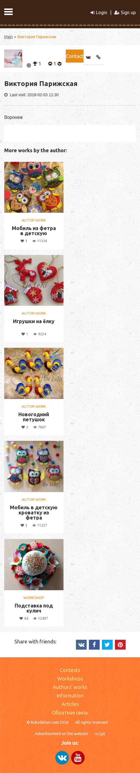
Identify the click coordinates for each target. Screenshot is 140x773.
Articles (70, 704)
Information (70, 695)
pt (103, 733)
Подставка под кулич (34, 608)
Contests (70, 670)
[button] (35, 63)
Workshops (70, 678)
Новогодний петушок (33, 417)
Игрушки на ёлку (33, 321)
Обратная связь (70, 712)
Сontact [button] (75, 56)
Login (99, 12)
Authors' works (70, 687)
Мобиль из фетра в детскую (34, 231)
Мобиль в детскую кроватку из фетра (34, 512)
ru (97, 733)
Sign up (125, 12)
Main (8, 37)
